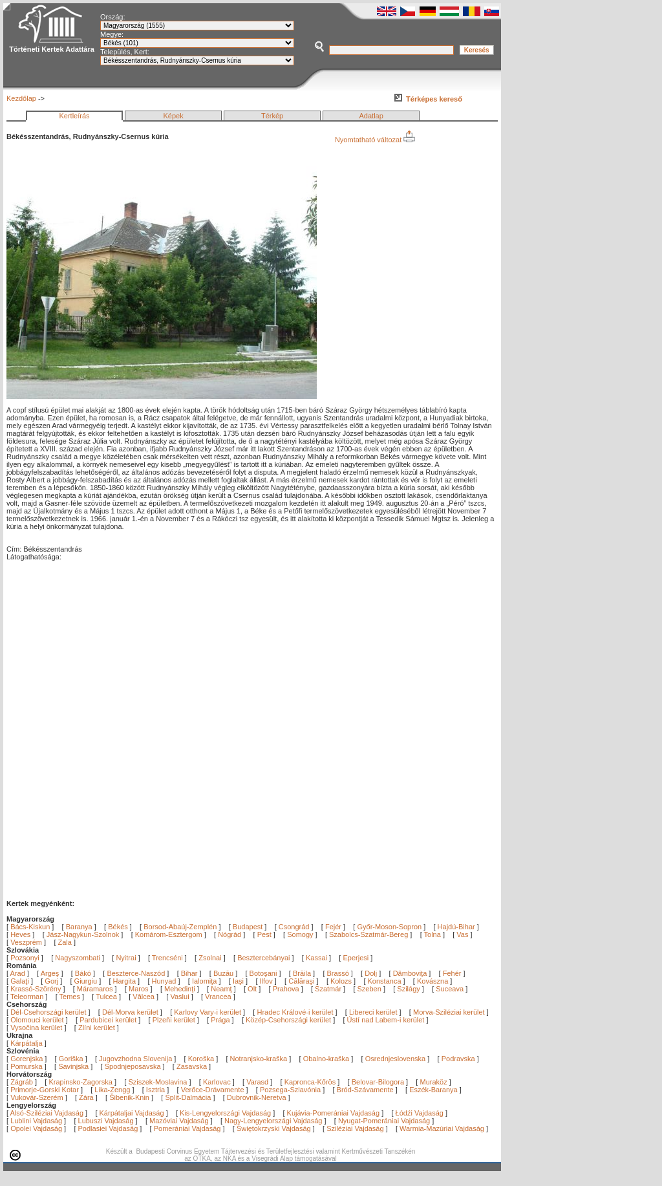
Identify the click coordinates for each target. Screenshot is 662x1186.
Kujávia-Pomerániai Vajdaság (333, 1113)
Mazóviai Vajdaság (179, 1121)
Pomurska (27, 1066)
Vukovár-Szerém (36, 1097)
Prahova (287, 989)
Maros (140, 989)
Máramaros (96, 989)
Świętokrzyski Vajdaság (274, 1128)
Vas (462, 934)
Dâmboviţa (411, 973)
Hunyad (165, 981)
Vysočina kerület (36, 1027)
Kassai (316, 958)
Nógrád (229, 934)
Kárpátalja (26, 1043)
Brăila (303, 973)
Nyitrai (126, 958)
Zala (65, 942)
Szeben (370, 989)
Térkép (272, 116)
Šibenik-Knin (129, 1097)
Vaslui (180, 996)
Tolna (432, 934)
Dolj (372, 973)
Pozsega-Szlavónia (290, 1090)
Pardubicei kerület (108, 1020)
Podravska (458, 1058)
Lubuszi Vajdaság (106, 1121)
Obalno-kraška (326, 1058)
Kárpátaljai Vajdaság (132, 1113)
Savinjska (73, 1066)
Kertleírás (74, 116)
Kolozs (342, 981)
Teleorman (27, 996)
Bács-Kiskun (30, 927)
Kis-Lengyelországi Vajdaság (225, 1113)
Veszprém (26, 942)
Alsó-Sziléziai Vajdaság (47, 1113)
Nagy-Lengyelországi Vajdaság (273, 1121)
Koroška (201, 1058)
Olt (253, 989)
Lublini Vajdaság (36, 1121)
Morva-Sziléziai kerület (449, 1012)
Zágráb (22, 1082)
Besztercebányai (263, 958)
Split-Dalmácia (188, 1097)
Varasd (257, 1082)
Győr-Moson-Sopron (389, 927)
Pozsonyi (25, 958)
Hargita (125, 981)
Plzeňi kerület (174, 1020)
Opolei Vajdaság (36, 1128)
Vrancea (219, 996)
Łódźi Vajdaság (419, 1113)
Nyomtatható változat (375, 140)
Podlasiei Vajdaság (108, 1128)
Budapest (247, 927)
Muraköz (433, 1082)
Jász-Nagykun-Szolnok (83, 934)
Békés (118, 927)
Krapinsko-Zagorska (80, 1082)
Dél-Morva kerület (130, 1012)
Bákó (84, 973)
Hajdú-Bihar (456, 927)
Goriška (71, 1058)
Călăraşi (302, 981)
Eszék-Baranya (433, 1090)
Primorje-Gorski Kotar (44, 1090)
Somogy (300, 934)
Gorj (52, 981)
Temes (70, 996)
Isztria (155, 1090)
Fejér (333, 927)
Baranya (79, 927)
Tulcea (107, 996)
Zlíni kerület (96, 1027)
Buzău (224, 973)
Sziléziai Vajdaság (354, 1128)
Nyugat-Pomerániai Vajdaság (384, 1121)
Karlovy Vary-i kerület (207, 1012)
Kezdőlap (21, 98)
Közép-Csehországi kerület (288, 1020)
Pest (264, 934)
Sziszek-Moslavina (157, 1082)
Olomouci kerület (37, 1020)
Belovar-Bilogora (378, 1082)
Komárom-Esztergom (168, 934)
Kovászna (433, 981)
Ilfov (267, 981)
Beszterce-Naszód (137, 973)
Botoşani (264, 973)
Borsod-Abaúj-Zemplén (180, 927)
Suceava (450, 989)
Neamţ (222, 989)
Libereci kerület (373, 1012)
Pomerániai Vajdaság (187, 1128)
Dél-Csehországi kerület (48, 1012)
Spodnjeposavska (133, 1066)
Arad (18, 973)
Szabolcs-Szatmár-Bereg (368, 934)
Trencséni (167, 958)
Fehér (453, 973)
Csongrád (294, 927)
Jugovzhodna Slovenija (135, 1058)
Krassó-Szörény (36, 989)
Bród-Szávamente (365, 1090)
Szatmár (329, 989)
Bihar (190, 973)
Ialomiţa (205, 981)
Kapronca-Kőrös (310, 1082)
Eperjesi (355, 958)
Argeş (51, 973)
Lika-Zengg (112, 1090)
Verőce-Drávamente (212, 1090)
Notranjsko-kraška (259, 1058)
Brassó (339, 973)
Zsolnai (209, 958)
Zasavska (191, 1066)
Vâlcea (144, 996)
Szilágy (409, 989)
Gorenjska (26, 1058)
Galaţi (20, 981)
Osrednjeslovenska (395, 1058)
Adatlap (371, 116)
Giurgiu (87, 981)
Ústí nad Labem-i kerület (386, 1020)
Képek (173, 116)
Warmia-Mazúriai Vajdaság (442, 1128)
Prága (220, 1020)
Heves (20, 934)
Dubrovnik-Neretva (256, 1097)
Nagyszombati (77, 958)
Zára (86, 1097)
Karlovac (217, 1082)
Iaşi (239, 981)
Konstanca (385, 981)
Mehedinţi (180, 989)
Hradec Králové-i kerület (295, 1012)
